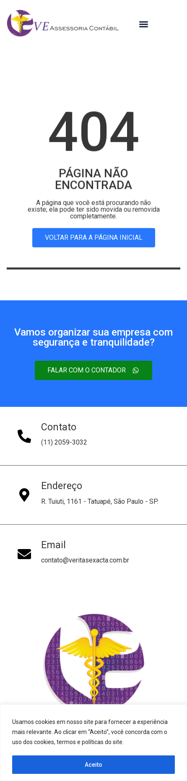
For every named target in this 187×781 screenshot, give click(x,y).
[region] (93, 742)
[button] (143, 24)
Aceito (93, 764)
